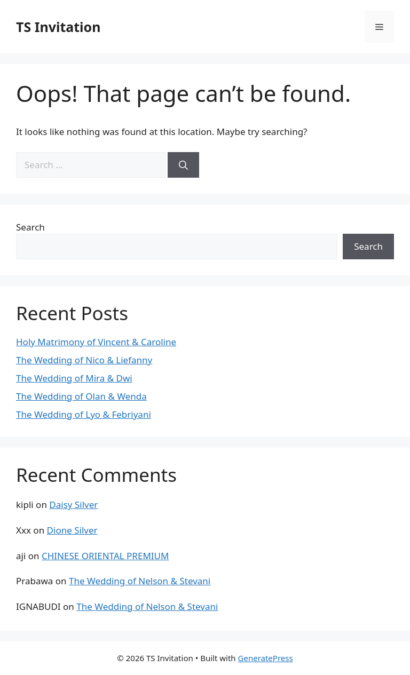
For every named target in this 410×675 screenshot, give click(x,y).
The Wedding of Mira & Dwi (74, 378)
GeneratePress (265, 658)
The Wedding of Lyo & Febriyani (83, 414)
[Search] (183, 165)
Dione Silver (72, 530)
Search (30, 227)
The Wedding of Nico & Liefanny (84, 360)
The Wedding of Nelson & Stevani (139, 581)
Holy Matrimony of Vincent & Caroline (96, 342)
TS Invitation (58, 27)
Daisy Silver (73, 504)
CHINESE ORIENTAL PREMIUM (105, 556)
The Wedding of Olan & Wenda (81, 396)
